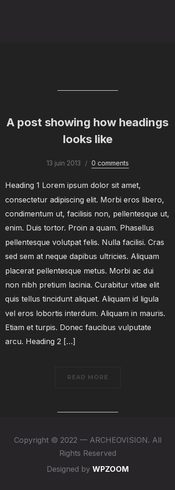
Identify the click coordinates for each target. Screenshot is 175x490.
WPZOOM (110, 469)
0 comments (110, 163)
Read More (87, 377)
